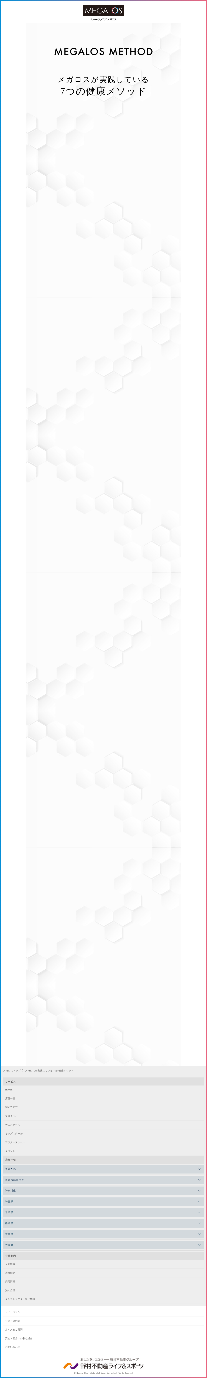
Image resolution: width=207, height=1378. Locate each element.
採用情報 (10, 1281)
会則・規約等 (12, 1320)
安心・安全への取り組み (18, 1338)
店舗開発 (10, 1272)
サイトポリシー (14, 1312)
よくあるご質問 (14, 1329)
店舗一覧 (10, 1098)
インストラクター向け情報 (20, 1299)
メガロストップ (11, 1070)
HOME (8, 1089)
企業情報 (10, 1264)
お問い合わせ (12, 1347)
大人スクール (12, 1124)
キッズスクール (14, 1133)
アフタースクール (15, 1142)
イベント (10, 1151)
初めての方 (11, 1107)
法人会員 (10, 1290)
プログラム (11, 1116)
